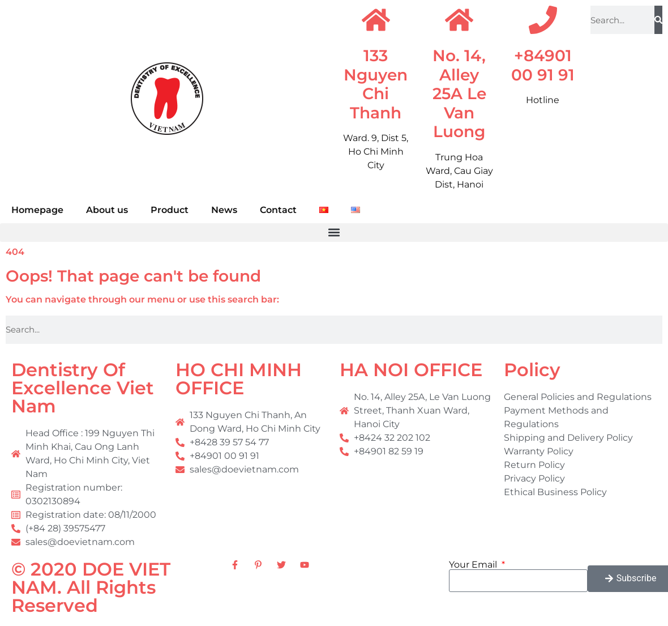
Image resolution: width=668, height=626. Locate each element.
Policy (532, 370)
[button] (334, 232)
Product (170, 210)
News (224, 210)
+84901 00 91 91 (543, 65)
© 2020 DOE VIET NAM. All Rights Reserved (90, 587)
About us (107, 210)
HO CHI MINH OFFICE (238, 379)
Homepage (37, 210)
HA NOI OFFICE (411, 370)
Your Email (474, 564)
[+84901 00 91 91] (543, 20)
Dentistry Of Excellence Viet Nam (82, 388)
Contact (278, 210)
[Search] (658, 20)
